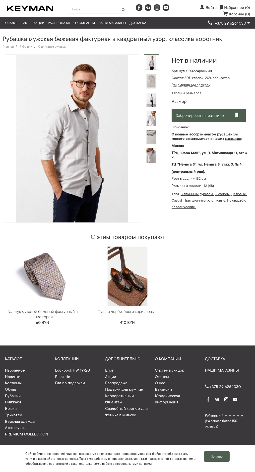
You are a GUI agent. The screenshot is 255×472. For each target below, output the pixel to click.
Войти (208, 7)
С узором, (222, 194)
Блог (26, 23)
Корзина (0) (236, 13)
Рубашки (26, 46)
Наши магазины (112, 23)
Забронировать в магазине (200, 115)
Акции (39, 23)
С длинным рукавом (52, 46)
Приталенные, (195, 200)
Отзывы (162, 376)
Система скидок (169, 370)
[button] (229, 23)
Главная (8, 46)
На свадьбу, (236, 200)
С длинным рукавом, (197, 194)
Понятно (217, 456)
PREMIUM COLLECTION (26, 433)
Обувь (10, 389)
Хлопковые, (216, 200)
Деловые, (239, 194)
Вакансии (163, 389)
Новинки (12, 376)
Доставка (137, 23)
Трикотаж (13, 414)
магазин (231, 138)
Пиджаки (13, 401)
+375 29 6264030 (223, 386)
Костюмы (13, 382)
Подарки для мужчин (124, 389)
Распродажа (59, 23)
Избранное (15, 370)
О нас (160, 382)
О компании (84, 23)
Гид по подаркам (70, 382)
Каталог (11, 23)
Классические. (184, 207)
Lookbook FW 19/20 (72, 370)
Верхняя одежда (20, 421)
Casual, (177, 200)
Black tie (62, 376)
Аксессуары (15, 427)
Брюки (11, 408)
